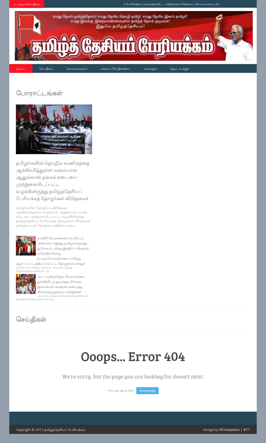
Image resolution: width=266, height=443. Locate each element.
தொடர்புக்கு (179, 68)
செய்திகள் (46, 68)
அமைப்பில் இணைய (115, 68)
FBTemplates (229, 429)
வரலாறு (150, 68)
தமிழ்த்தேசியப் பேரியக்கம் (64, 429)
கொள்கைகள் (76, 68)
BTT (246, 429)
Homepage (147, 390)
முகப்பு (21, 68)
